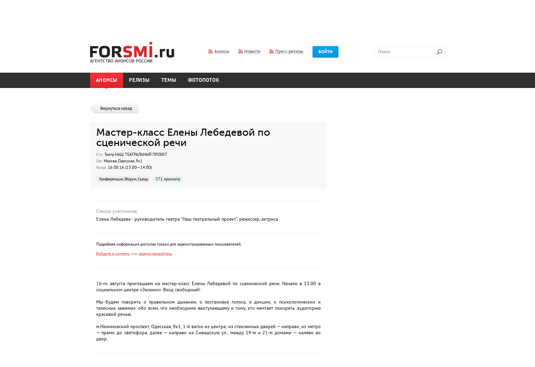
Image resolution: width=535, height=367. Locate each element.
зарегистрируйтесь (155, 253)
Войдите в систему (113, 253)
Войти (325, 52)
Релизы (139, 80)
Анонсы (107, 80)
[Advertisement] (267, 16)
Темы (168, 80)
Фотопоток (203, 80)
